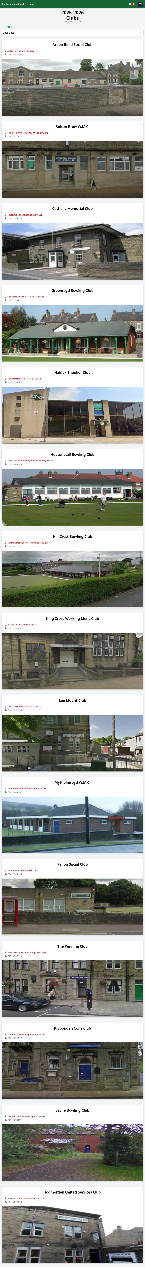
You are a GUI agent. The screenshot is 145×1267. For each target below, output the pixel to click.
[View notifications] (132, 4)
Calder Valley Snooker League (19, 4)
